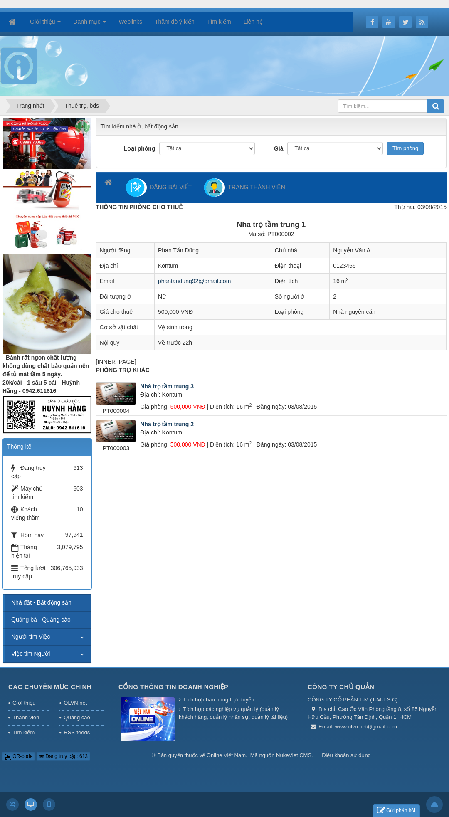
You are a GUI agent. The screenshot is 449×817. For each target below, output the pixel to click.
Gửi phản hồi (396, 811)
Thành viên (25, 717)
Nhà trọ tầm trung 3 (167, 386)
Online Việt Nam (226, 755)
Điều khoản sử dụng (346, 755)
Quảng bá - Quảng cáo (41, 619)
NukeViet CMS (293, 755)
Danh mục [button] (89, 24)
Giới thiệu (23, 703)
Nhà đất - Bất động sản (41, 602)
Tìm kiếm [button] (219, 21)
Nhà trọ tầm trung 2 (167, 424)
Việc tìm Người (30, 653)
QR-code (18, 756)
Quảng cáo (77, 717)
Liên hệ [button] (253, 21)
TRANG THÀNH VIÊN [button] (244, 187)
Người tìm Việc (30, 636)
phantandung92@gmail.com (194, 281)
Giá (279, 148)
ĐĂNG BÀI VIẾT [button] (159, 187)
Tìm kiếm (23, 732)
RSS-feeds (77, 732)
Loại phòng (139, 148)
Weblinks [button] (130, 21)
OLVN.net (75, 703)
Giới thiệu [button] (45, 24)
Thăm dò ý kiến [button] (175, 21)
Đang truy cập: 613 (63, 756)
